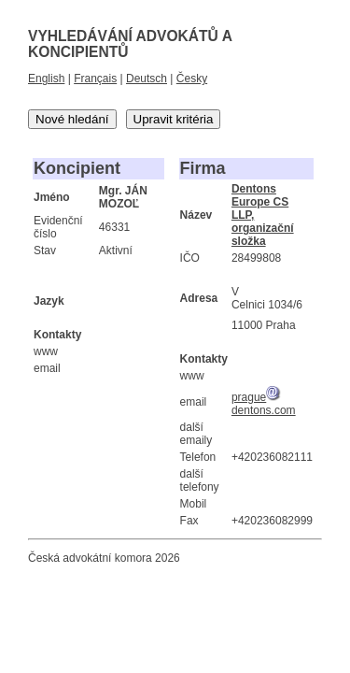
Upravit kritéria (173, 119)
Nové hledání (72, 119)
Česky (191, 78)
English (46, 78)
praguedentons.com (263, 404)
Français (95, 78)
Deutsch (146, 78)
